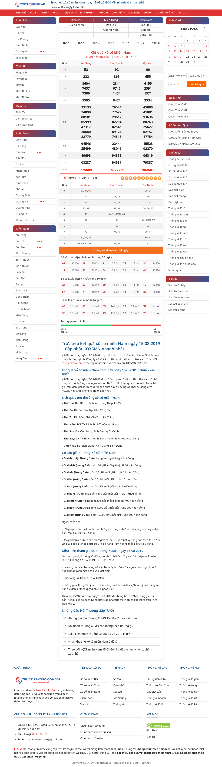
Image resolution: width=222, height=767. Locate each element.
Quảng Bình (23, 195)
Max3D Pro (22, 97)
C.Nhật (156, 43)
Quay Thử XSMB (177, 104)
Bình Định (21, 140)
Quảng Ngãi (23, 207)
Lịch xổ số (175, 20)
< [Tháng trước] (170, 27)
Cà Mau (20, 272)
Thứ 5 (111, 43)
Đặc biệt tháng (177, 196)
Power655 (22, 78)
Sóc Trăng (21, 327)
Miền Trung (23, 133)
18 (205, 51)
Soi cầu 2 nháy (177, 285)
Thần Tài (21, 112)
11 (205, 46)
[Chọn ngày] (177, 76)
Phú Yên (20, 189)
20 (175, 56)
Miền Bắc (21, 20)
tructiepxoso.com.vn (74, 363)
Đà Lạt (19, 284)
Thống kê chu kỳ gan (180, 257)
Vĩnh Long (22, 352)
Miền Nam (22, 228)
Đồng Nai (21, 290)
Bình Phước (22, 259)
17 (199, 51)
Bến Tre (28, 247)
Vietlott (20, 66)
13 (175, 51)
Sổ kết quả (174, 270)
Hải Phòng (22, 39)
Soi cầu (173, 279)
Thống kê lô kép (177, 245)
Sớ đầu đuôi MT (177, 177)
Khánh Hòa (22, 170)
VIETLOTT (71, 12)
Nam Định (22, 45)
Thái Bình (21, 57)
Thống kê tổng (177, 227)
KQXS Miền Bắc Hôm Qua (183, 131)
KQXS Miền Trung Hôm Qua (184, 137)
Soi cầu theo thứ (178, 291)
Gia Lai (20, 164)
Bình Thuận (22, 266)
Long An (21, 321)
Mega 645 (21, 72)
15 (187, 51)
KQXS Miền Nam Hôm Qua (184, 144)
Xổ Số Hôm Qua (178, 125)
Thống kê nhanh (178, 214)
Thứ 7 (140, 43)
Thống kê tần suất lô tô (182, 264)
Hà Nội (20, 33)
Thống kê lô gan (178, 220)
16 (193, 51)
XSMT (46, 12)
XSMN (57, 12)
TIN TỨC (182, 12)
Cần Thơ (21, 278)
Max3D (20, 85)
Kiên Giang (22, 315)
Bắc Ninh (21, 26)
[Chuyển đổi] (65, 618)
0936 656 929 (40, 734)
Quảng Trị (21, 214)
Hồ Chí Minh (23, 309)
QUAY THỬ (118, 12)
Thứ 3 (81, 43)
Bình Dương (23, 253)
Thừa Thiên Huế (25, 220)
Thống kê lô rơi (177, 239)
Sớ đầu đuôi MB (177, 171)
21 (181, 56)
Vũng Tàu (29, 358)
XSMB (34, 12)
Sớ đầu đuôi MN (177, 183)
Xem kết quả (196, 84)
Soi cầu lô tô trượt (179, 297)
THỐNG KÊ (102, 12)
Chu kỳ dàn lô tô (178, 165)
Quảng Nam (30, 201)
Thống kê (174, 152)
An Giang (21, 235)
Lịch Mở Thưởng (164, 12)
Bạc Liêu (29, 241)
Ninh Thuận (23, 183)
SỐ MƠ (147, 12)
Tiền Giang (22, 340)
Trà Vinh (20, 346)
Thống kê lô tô (177, 208)
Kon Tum (21, 177)
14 (181, 51)
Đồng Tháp (22, 296)
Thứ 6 (126, 43)
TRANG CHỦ (20, 12)
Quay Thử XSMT (177, 110)
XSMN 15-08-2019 (125, 57)
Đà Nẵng (21, 146)
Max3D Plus (23, 91)
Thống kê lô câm (178, 233)
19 (168, 56)
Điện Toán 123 (24, 118)
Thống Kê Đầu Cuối (179, 159)
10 (199, 46)
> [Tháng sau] (204, 27)
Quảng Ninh (30, 51)
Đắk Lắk (29, 152)
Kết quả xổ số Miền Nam (111, 52)
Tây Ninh (21, 333)
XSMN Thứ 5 (103, 57)
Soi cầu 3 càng (176, 310)
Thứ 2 (66, 43)
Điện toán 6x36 (25, 124)
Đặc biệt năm (176, 202)
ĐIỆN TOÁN (87, 12)
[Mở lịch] (184, 76)
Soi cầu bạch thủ (178, 303)
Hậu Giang (22, 303)
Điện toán (22, 106)
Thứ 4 (96, 43)
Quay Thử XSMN (178, 116)
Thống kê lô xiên (178, 251)
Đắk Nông (22, 158)
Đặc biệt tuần (176, 190)
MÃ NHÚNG (134, 12)
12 (168, 51)
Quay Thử (175, 98)
